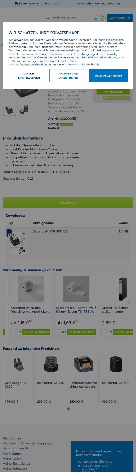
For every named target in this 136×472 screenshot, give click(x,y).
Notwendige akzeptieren (68, 76)
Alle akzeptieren (108, 76)
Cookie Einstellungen (29, 76)
